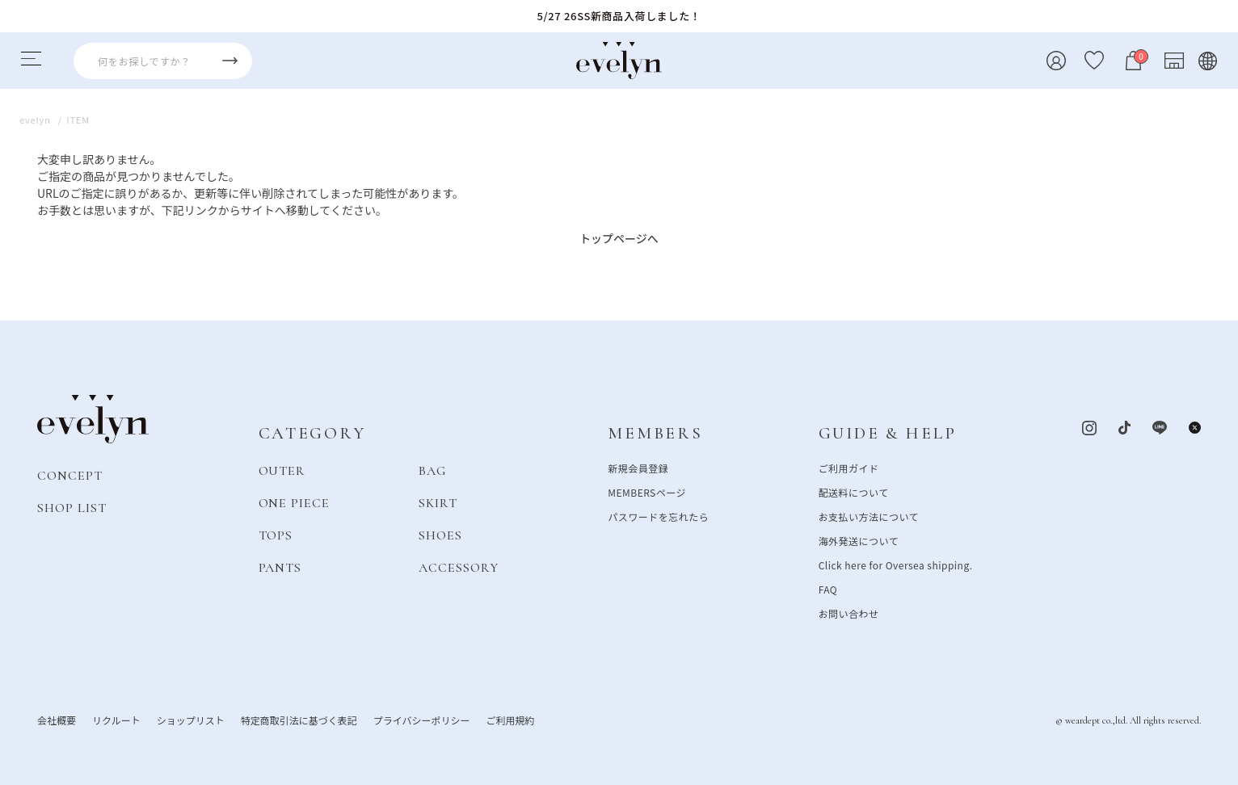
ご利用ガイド (849, 467)
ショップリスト (191, 719)
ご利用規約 (510, 719)
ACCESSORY (459, 567)
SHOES (440, 535)
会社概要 (56, 719)
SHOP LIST (72, 507)
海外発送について (859, 540)
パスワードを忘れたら (658, 516)
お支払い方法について (869, 516)
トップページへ (619, 238)
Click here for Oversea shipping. (896, 564)
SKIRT (438, 502)
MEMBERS (655, 433)
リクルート (116, 719)
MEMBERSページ (647, 491)
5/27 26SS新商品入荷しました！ (619, 15)
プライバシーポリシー (421, 719)
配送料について (854, 491)
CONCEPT (70, 475)
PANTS (280, 567)
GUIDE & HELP (888, 433)
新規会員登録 (638, 467)
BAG (432, 470)
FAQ (828, 588)
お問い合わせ (849, 612)
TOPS (276, 535)
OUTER (282, 470)
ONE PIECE (295, 502)
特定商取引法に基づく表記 (299, 719)
